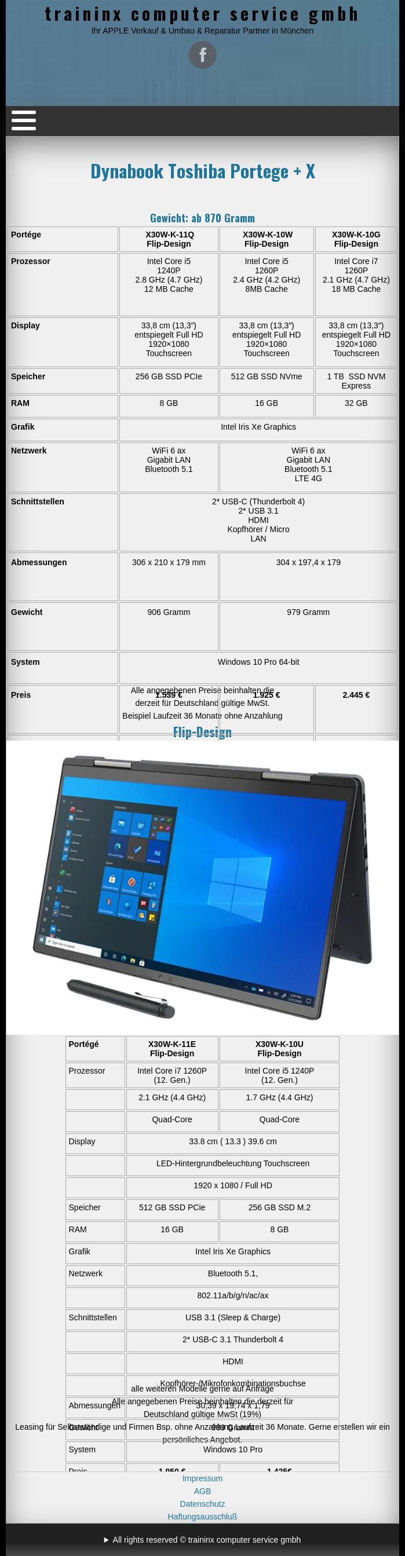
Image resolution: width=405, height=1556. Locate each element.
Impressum (202, 1478)
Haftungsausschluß (203, 1516)
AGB (202, 1491)
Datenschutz (202, 1504)
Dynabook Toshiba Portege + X (202, 170)
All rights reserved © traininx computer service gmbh (207, 1539)
